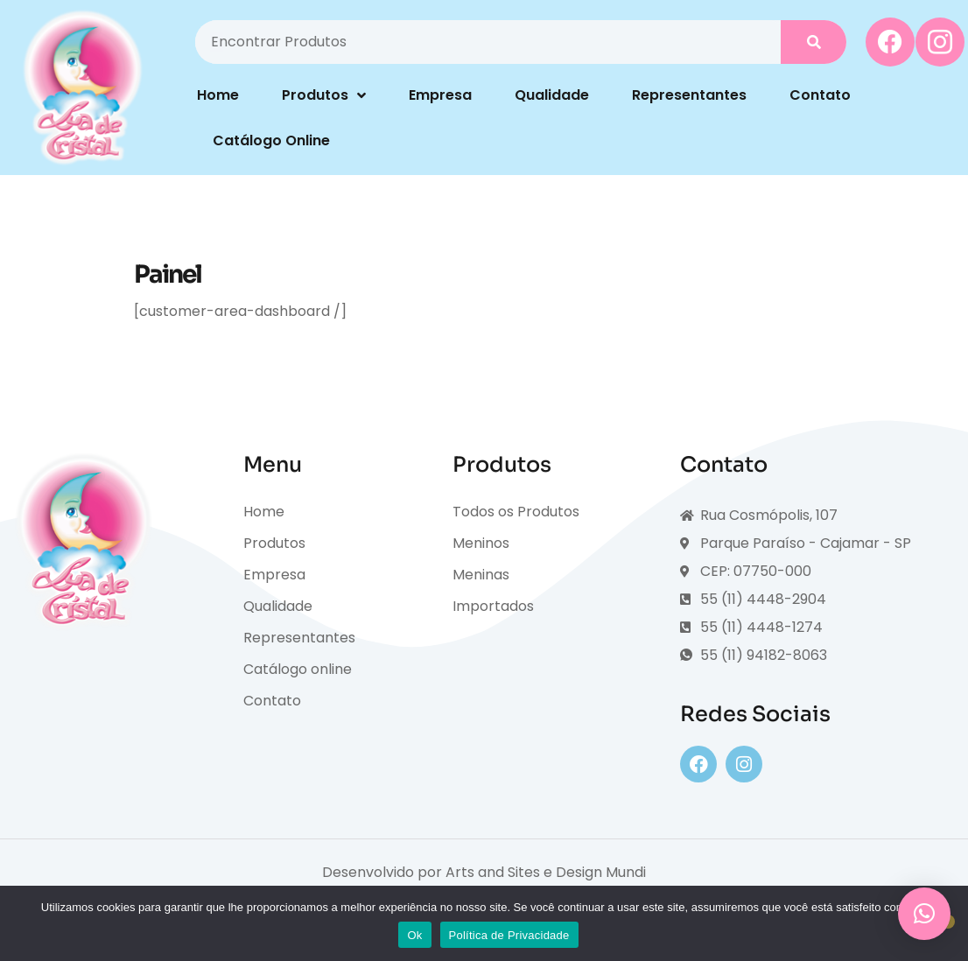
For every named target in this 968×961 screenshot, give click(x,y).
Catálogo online (297, 669)
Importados (493, 606)
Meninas (480, 575)
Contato (820, 95)
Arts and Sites (492, 872)
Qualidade (552, 95)
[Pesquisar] (813, 42)
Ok (414, 935)
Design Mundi (601, 872)
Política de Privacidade (509, 935)
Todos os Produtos (515, 512)
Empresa (440, 95)
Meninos (480, 543)
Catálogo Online (271, 140)
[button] (924, 913)
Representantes (689, 95)
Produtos (324, 95)
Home (218, 95)
